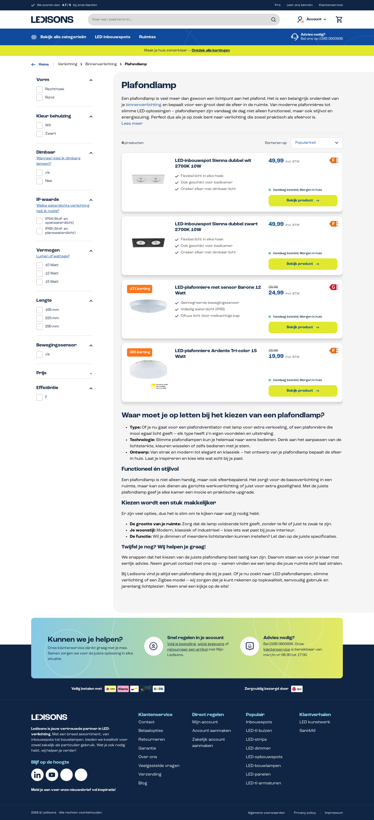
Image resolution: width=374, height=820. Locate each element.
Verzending (150, 774)
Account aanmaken (211, 731)
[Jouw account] (311, 19)
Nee (48, 181)
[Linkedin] (37, 775)
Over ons (147, 757)
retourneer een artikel (187, 650)
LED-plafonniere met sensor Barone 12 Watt (218, 290)
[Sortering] (317, 142)
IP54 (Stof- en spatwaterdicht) (59, 221)
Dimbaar (64, 152)
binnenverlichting (144, 105)
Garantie (147, 748)
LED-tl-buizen (259, 731)
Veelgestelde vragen (158, 766)
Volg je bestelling (181, 644)
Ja (47, 173)
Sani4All (307, 731)
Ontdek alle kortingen (211, 51)
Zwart (50, 134)
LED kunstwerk (314, 722)
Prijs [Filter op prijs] (64, 373)
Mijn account (205, 722)
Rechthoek (54, 89)
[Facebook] (66, 775)
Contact (146, 722)
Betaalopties (150, 731)
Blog (142, 783)
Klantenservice (331, 5)
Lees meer (132, 124)
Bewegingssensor (64, 345)
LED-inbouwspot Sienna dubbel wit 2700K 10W (213, 163)
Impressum (334, 813)
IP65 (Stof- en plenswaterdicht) (60, 231)
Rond (49, 98)
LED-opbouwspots (264, 757)
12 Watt (52, 273)
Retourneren (151, 740)
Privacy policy (305, 813)
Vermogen (64, 250)
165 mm (52, 310)
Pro (277, 5)
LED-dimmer (258, 748)
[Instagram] (81, 775)
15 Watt (52, 282)
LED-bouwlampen (263, 766)
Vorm (64, 79)
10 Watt (52, 265)
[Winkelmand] (338, 19)
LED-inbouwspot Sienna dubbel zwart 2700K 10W (216, 227)
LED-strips (256, 740)
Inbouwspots (259, 722)
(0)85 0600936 (331, 39)
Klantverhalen (315, 714)
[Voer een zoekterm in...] (184, 19)
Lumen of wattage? (53, 256)
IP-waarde (64, 199)
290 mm (52, 327)
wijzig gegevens (211, 644)
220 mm (52, 318)
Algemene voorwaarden (266, 813)
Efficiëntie (64, 387)
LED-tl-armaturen (263, 783)
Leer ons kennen (300, 5)
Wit (48, 125)
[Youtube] (52, 775)
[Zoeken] (273, 19)
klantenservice (276, 650)
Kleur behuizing (64, 116)
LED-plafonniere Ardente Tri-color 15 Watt (216, 354)
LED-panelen (258, 774)
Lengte (64, 300)
